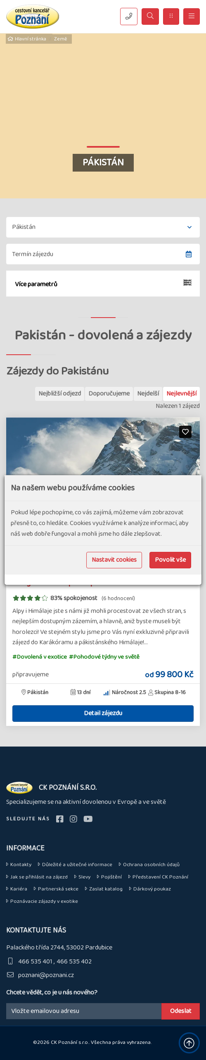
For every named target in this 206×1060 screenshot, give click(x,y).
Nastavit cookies (114, 560)
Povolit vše (170, 560)
